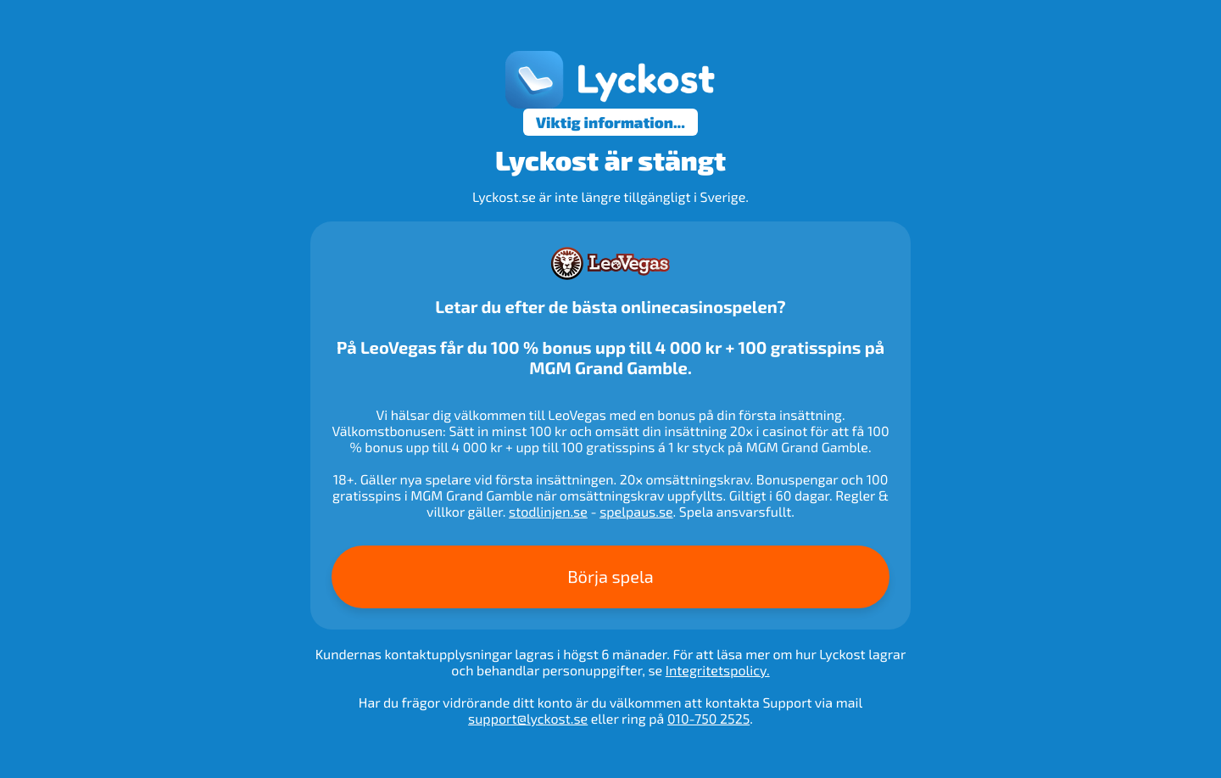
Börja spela (610, 577)
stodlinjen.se (548, 512)
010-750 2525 (708, 719)
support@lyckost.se (528, 719)
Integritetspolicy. (718, 671)
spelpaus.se (635, 512)
